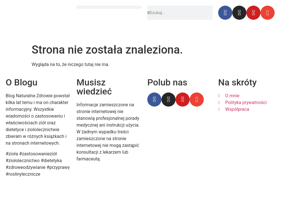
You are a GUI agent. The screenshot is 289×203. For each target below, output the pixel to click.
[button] (109, 7)
